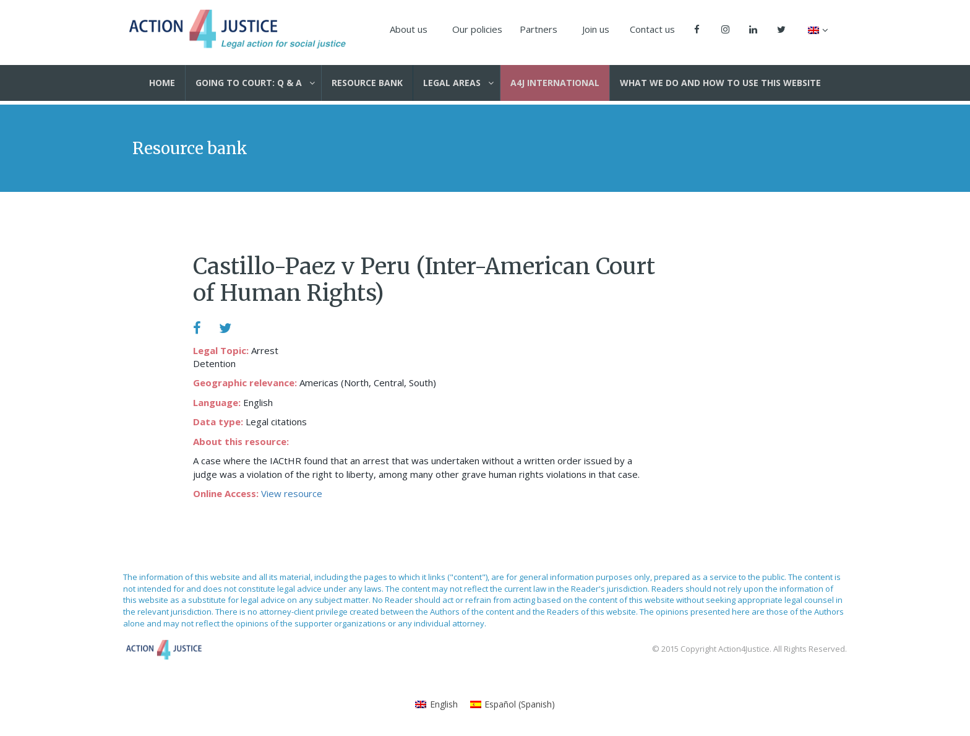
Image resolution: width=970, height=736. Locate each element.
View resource (291, 493)
